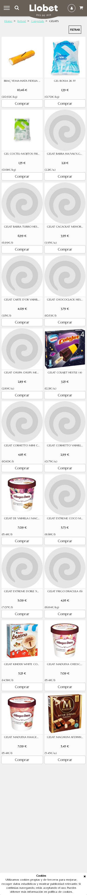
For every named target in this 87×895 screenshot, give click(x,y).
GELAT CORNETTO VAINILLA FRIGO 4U (66, 445)
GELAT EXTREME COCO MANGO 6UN (66, 518)
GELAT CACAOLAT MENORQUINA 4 (66, 226)
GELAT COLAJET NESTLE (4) (65, 372)
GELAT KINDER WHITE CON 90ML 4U (23, 664)
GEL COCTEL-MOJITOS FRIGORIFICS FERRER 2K (23, 153)
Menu (7, 8)
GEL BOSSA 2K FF (65, 80)
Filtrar (75, 29)
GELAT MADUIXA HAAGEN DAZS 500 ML (23, 737)
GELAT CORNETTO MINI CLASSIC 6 (23, 445)
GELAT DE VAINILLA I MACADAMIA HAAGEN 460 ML (23, 518)
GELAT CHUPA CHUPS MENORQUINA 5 (23, 372)
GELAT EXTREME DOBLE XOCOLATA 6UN (23, 591)
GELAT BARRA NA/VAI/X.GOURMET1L (66, 153)
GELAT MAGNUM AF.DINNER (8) (66, 737)
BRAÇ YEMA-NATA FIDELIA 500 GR (23, 80)
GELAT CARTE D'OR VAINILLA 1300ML (23, 299)
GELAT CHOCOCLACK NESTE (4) (66, 299)
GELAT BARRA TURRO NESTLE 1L (23, 226)
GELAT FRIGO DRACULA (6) (65, 591)
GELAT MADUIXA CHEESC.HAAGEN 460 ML (66, 664)
